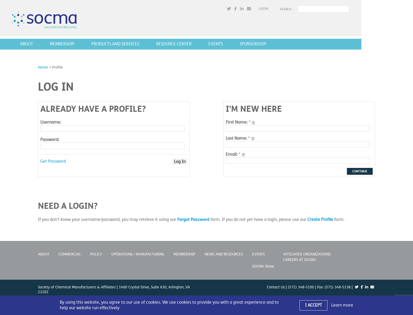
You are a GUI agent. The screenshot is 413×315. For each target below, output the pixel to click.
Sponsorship (279, 44)
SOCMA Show (263, 266)
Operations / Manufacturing (137, 254)
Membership (88, 44)
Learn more (342, 305)
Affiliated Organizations (307, 254)
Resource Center (199, 44)
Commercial (69, 254)
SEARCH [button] (311, 9)
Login (289, 9)
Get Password (53, 161)
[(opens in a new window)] (255, 9)
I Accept (313, 305)
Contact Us (276, 287)
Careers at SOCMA (299, 260)
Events (241, 44)
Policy (96, 254)
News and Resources (224, 254)
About (52, 44)
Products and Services (141, 44)
